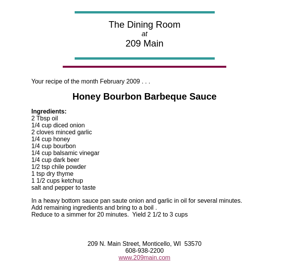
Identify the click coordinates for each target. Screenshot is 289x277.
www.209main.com (144, 257)
